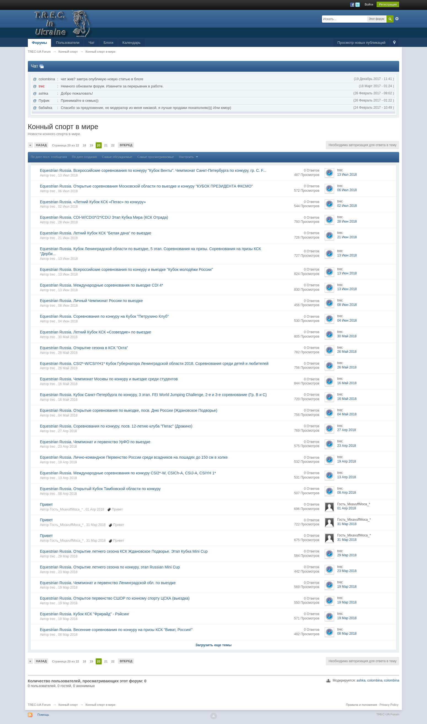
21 (106, 145)
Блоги (108, 43)
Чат (91, 43)
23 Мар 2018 (346, 571)
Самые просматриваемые (155, 157)
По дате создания (84, 157)
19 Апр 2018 (346, 461)
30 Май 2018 (346, 336)
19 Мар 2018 (346, 587)
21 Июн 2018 (347, 237)
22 (112, 145)
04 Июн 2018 (347, 320)
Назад (41, 145)
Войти (369, 4)
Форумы (39, 43)
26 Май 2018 (346, 352)
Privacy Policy (389, 704)
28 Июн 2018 (347, 221)
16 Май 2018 (346, 383)
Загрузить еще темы (213, 645)
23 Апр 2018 (346, 446)
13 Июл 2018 (347, 175)
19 (91, 145)
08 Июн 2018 (347, 305)
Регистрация (388, 4)
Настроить (189, 157)
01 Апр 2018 (346, 508)
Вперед (126, 145)
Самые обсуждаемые (117, 157)
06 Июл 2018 (347, 190)
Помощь (43, 714)
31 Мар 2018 (346, 524)
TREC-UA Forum (39, 704)
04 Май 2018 (346, 414)
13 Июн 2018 (347, 255)
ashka (361, 680)
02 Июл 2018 (347, 206)
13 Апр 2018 (346, 477)
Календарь (131, 43)
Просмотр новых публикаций (361, 43)
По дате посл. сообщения (49, 157)
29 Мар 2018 (346, 555)
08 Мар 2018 (346, 633)
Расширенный (397, 19)
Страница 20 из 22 (65, 145)
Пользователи (67, 43)
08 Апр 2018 (346, 493)
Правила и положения (361, 704)
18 (84, 145)
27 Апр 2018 (346, 430)
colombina (374, 680)
